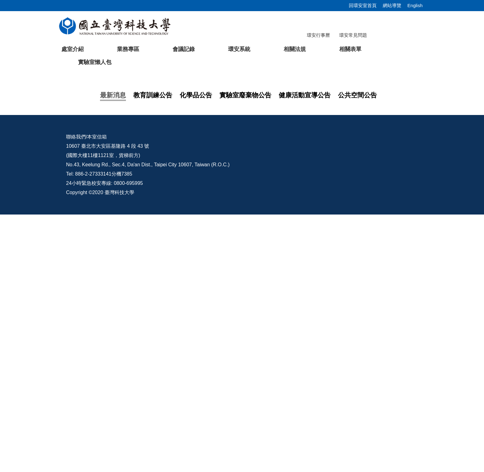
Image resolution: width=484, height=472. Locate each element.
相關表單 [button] (350, 49)
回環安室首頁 (363, 5)
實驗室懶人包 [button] (94, 62)
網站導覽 (392, 5)
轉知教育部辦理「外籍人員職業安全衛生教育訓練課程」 (161, 308)
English (415, 5)
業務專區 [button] (128, 49)
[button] (14, 146)
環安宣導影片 (389, 394)
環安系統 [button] (239, 49)
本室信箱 (97, 394)
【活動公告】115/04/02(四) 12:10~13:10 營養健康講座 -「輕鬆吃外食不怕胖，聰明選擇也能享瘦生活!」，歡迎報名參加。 (233, 320)
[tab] (345, 215)
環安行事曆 (318, 35)
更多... (242, 336)
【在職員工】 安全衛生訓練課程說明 (140, 283)
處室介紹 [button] (72, 49)
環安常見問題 (353, 35)
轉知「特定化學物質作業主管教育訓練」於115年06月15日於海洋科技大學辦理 (186, 296)
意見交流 (337, 394)
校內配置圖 (291, 394)
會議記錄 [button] (184, 49)
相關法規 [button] (295, 49)
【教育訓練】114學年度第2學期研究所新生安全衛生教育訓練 (167, 271)
